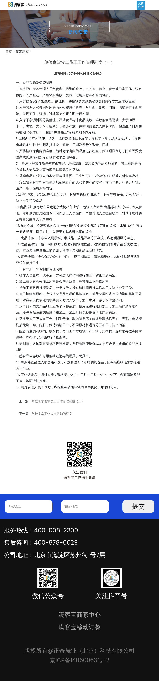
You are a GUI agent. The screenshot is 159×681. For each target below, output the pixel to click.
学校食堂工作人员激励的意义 (52, 413)
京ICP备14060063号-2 (80, 660)
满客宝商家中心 (80, 614)
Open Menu (154, 5)
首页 (8, 51)
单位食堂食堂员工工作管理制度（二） (58, 401)
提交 (138, 506)
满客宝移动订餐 (80, 627)
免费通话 (141, 5)
